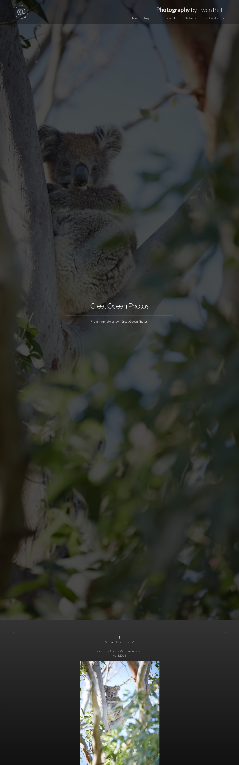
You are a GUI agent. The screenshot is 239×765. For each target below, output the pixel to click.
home (135, 18)
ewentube (173, 18)
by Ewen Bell (189, 9)
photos (158, 18)
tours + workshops (213, 18)
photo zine (190, 18)
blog (146, 18)
